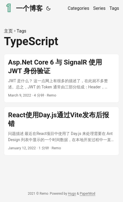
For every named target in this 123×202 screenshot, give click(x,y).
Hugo (72, 194)
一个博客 (23, 8)
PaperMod (87, 194)
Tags (22, 31)
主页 (8, 31)
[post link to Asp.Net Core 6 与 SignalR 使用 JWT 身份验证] (61, 78)
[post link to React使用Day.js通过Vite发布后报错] (61, 131)
